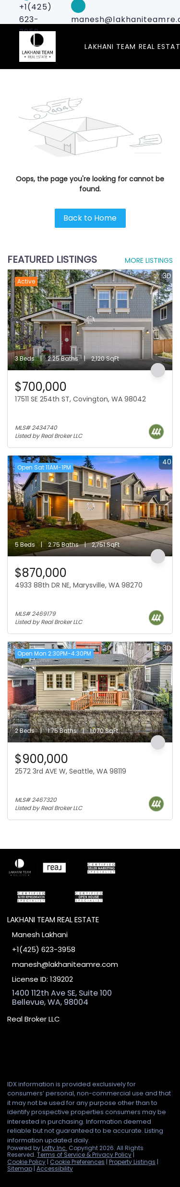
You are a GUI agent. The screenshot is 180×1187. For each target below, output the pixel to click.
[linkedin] (31, 1051)
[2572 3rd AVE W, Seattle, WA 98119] (90, 692)
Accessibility (54, 1168)
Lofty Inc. (54, 1148)
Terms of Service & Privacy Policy (84, 1155)
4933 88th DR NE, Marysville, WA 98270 (79, 585)
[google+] (69, 1051)
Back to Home (90, 217)
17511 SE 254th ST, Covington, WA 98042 (80, 399)
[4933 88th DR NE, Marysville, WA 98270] (90, 506)
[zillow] (50, 1051)
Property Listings (132, 1162)
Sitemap (19, 1168)
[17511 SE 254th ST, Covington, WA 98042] (90, 320)
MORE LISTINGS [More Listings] (149, 260)
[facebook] (11, 1051)
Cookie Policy (26, 1162)
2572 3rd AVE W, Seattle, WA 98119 (70, 771)
